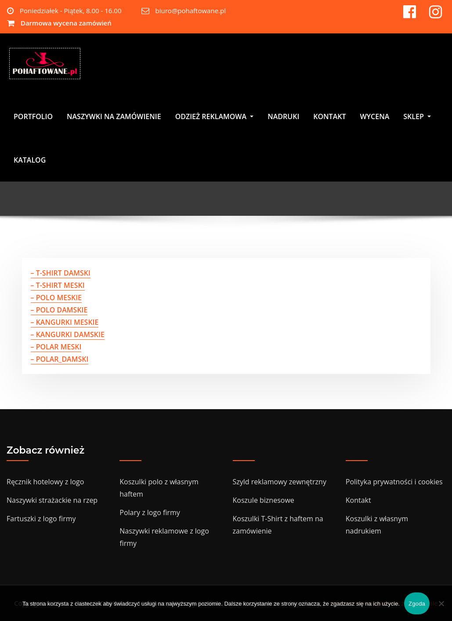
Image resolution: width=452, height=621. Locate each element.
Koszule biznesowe (263, 500)
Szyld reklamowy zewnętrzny (279, 482)
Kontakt (358, 500)
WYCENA (374, 117)
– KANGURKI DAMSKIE (68, 334)
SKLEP (417, 117)
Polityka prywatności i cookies (394, 482)
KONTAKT (329, 117)
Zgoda (417, 603)
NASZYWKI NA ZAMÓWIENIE (114, 117)
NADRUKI (283, 117)
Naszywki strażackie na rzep (52, 500)
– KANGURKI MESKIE (65, 322)
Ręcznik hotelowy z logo (45, 482)
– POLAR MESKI (56, 347)
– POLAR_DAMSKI (60, 359)
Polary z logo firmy (149, 512)
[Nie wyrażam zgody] (441, 603)
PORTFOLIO (33, 117)
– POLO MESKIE (56, 297)
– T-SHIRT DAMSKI (60, 273)
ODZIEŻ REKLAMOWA (214, 117)
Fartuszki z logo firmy (41, 518)
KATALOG (30, 161)
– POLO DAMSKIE (59, 310)
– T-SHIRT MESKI (58, 285)
